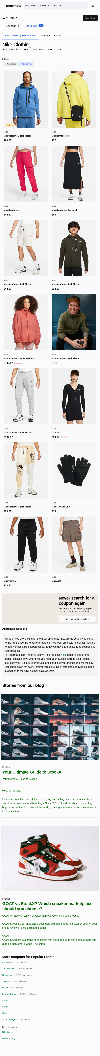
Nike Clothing (27, 64)
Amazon (6, 1000)
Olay (4, 1013)
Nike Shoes (11, 64)
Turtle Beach (17, 969)
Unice (13, 988)
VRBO (14, 981)
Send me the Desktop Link (77, 619)
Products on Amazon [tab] (51, 35)
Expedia (15, 962)
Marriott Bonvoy (19, 994)
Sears (5, 1006)
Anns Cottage (17, 1019)
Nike (63, 654)
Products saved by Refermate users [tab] (21, 35)
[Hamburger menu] (92, 5)
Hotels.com (17, 975)
